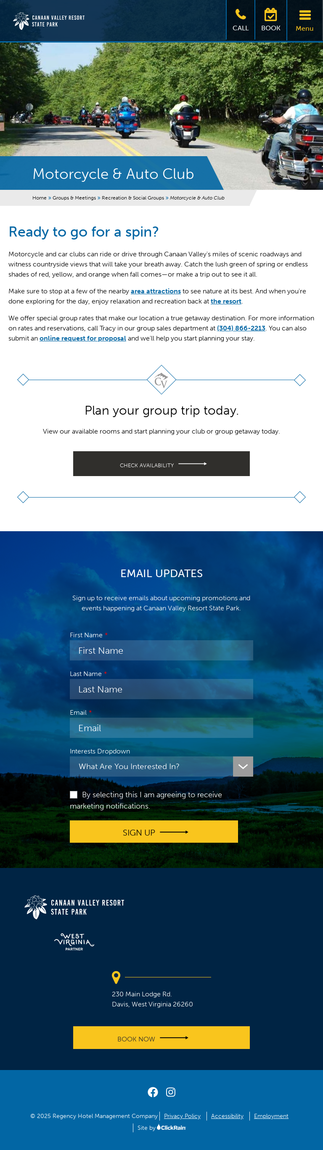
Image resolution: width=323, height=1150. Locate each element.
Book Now (136, 1039)
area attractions (156, 291)
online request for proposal (83, 338)
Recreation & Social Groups (133, 198)
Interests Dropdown (100, 751)
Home (39, 198)
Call (241, 19)
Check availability (147, 465)
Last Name (86, 674)
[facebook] (153, 1094)
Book (271, 19)
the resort (226, 301)
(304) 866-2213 (241, 328)
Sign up (139, 833)
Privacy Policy (182, 1116)
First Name (86, 635)
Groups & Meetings (74, 198)
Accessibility (227, 1116)
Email (78, 712)
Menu (305, 19)
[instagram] (170, 1094)
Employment (271, 1116)
